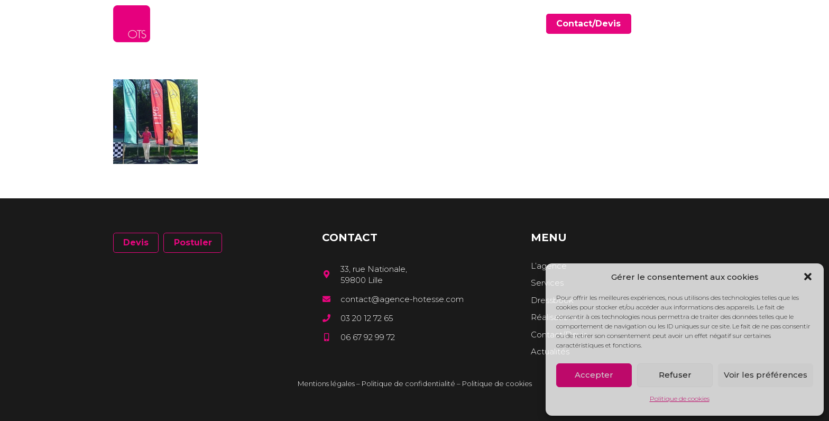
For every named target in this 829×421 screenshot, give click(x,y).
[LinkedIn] (697, 24)
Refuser (675, 375)
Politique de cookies (680, 398)
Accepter (594, 375)
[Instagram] (712, 24)
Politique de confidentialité (408, 383)
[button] (808, 276)
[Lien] (131, 23)
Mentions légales (326, 383)
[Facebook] (682, 24)
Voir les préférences (765, 375)
